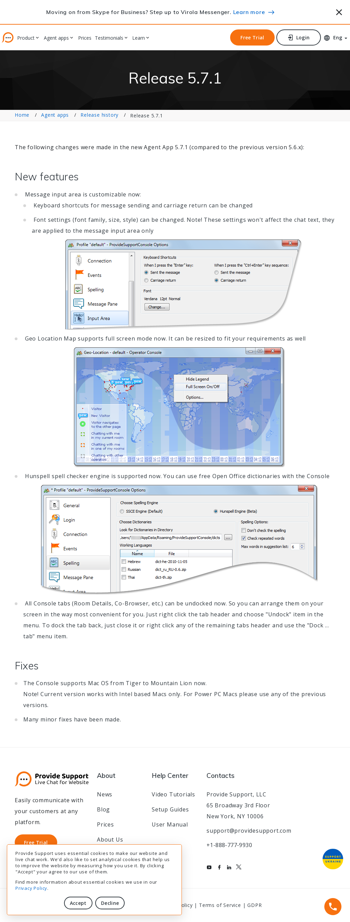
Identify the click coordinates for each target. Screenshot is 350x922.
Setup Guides (170, 809)
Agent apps (56, 38)
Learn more (249, 12)
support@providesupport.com (249, 830)
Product (26, 38)
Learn (138, 38)
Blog (103, 809)
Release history (99, 115)
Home (22, 115)
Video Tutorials (173, 794)
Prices (84, 38)
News (104, 794)
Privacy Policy (31, 888)
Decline (110, 903)
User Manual (170, 824)
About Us (110, 839)
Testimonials (109, 38)
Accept (78, 903)
